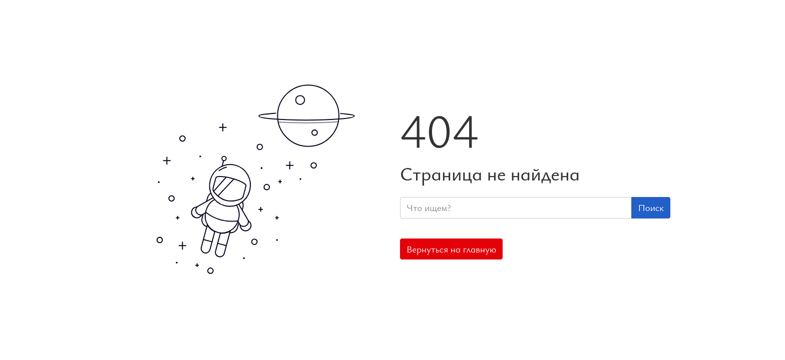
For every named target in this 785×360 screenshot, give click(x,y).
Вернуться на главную (451, 249)
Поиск (651, 207)
